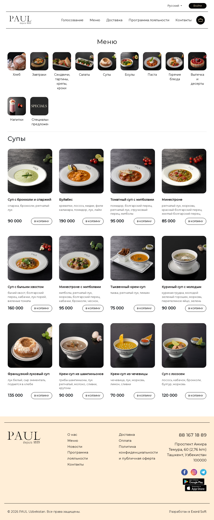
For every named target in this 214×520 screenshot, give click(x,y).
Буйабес (66, 200)
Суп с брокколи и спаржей (29, 200)
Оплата (125, 441)
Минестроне (172, 200)
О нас (72, 435)
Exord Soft (199, 512)
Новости (74, 447)
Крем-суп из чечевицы (128, 374)
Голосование (72, 20)
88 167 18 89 (193, 435)
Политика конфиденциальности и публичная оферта (138, 452)
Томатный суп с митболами (132, 200)
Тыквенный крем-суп (127, 287)
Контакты (183, 20)
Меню (95, 20)
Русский (174, 5)
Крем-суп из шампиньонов (81, 374)
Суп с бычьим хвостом (25, 287)
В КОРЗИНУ (41, 221)
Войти (197, 5)
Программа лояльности (149, 20)
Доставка (114, 20)
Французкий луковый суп (28, 374)
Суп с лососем (173, 374)
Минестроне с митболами (80, 287)
